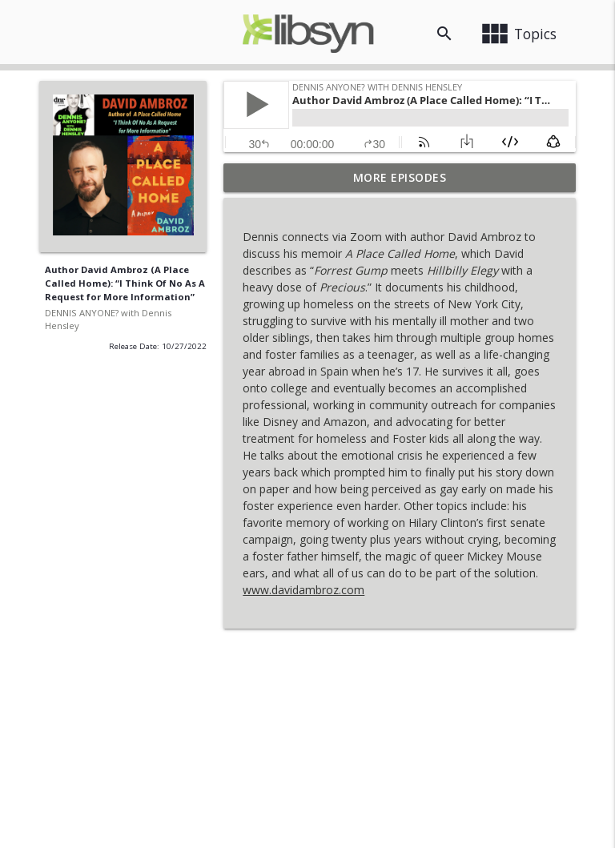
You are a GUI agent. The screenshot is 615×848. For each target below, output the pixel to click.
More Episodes (400, 177)
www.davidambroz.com (303, 589)
